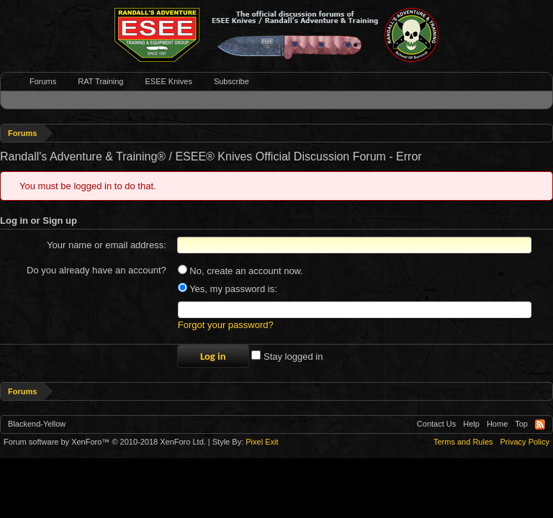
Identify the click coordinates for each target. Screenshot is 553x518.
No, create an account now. (240, 270)
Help (471, 423)
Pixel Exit (262, 441)
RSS (540, 424)
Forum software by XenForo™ (105, 441)
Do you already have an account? (96, 270)
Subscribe (231, 81)
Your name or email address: (106, 245)
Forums (43, 81)
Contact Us (436, 423)
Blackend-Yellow (37, 423)
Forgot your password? (226, 324)
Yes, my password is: (227, 288)
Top (521, 423)
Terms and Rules (463, 441)
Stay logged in (287, 356)
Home (497, 423)
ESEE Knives (168, 81)
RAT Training (100, 81)
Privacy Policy (524, 441)
